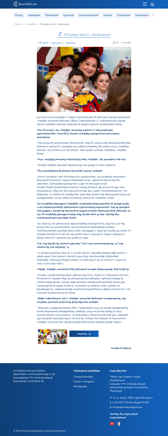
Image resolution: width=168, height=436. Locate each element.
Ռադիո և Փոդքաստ (84, 381)
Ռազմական (142, 15)
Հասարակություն (88, 15)
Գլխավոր (18, 24)
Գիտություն (51, 15)
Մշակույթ (68, 15)
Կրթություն (34, 15)
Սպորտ (107, 15)
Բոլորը (19, 15)
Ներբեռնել (84, 333)
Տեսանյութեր (80, 386)
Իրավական (123, 15)
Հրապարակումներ (83, 376)
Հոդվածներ (31, 24)
